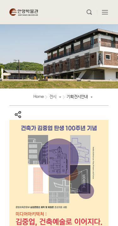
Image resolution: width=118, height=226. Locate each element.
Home (38, 96)
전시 (52, 96)
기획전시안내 (77, 96)
